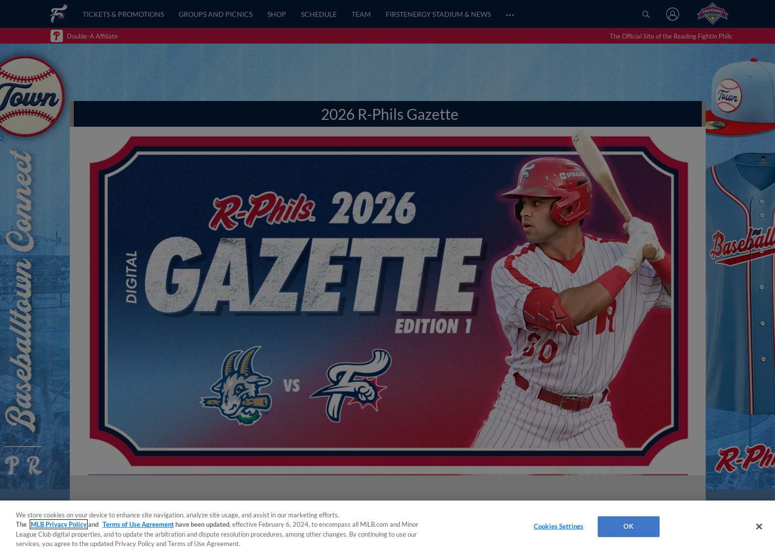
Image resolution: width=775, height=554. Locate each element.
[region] (387, 527)
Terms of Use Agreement (138, 524)
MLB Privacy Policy (59, 524)
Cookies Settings (558, 526)
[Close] (759, 526)
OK (628, 526)
